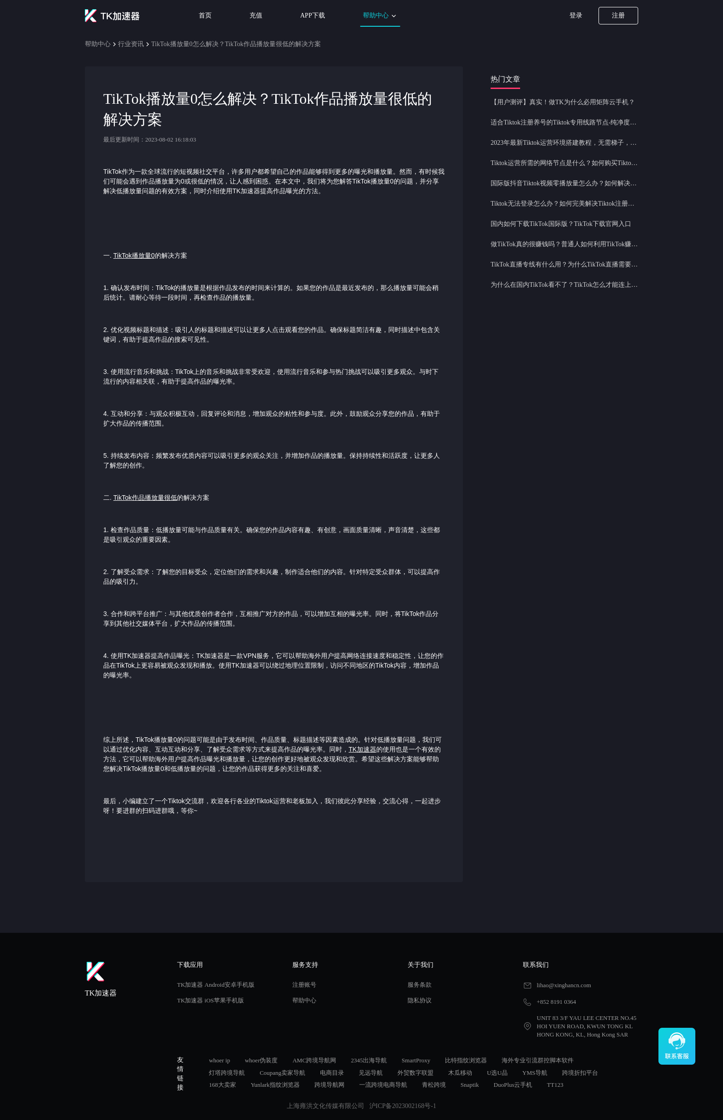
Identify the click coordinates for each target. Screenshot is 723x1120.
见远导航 (371, 1072)
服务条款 (420, 984)
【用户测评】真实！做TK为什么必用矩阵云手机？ (563, 102)
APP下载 (312, 15)
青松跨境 (434, 1084)
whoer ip (219, 1060)
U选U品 (497, 1072)
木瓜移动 (460, 1072)
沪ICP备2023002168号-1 (402, 1105)
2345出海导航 (369, 1060)
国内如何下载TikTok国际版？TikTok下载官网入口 (561, 223)
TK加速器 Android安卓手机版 (216, 984)
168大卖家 (222, 1084)
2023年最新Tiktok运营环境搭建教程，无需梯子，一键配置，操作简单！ (564, 142)
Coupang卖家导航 (282, 1072)
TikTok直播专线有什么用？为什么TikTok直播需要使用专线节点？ (564, 264)
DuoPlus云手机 (513, 1084)
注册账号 (304, 984)
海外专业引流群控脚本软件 (538, 1060)
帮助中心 (380, 16)
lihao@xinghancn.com (564, 985)
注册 (618, 15)
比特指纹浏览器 (466, 1060)
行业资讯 (131, 44)
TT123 (555, 1084)
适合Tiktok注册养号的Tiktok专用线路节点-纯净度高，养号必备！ (564, 122)
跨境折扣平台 (580, 1072)
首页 (205, 15)
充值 (255, 15)
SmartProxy (416, 1060)
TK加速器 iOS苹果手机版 (210, 1000)
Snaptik (470, 1084)
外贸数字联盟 (415, 1072)
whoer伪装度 (261, 1060)
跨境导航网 (329, 1084)
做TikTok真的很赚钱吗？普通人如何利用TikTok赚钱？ (564, 244)
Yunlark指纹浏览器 (275, 1084)
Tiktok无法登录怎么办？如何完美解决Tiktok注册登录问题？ (564, 203)
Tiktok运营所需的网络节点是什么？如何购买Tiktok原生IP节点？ (564, 163)
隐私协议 (420, 1000)
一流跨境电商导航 (383, 1084)
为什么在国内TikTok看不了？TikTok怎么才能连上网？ (564, 284)
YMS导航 (534, 1072)
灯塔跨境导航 (227, 1072)
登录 (575, 15)
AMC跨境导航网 (314, 1060)
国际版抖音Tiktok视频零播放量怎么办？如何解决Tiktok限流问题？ (564, 183)
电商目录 (332, 1072)
